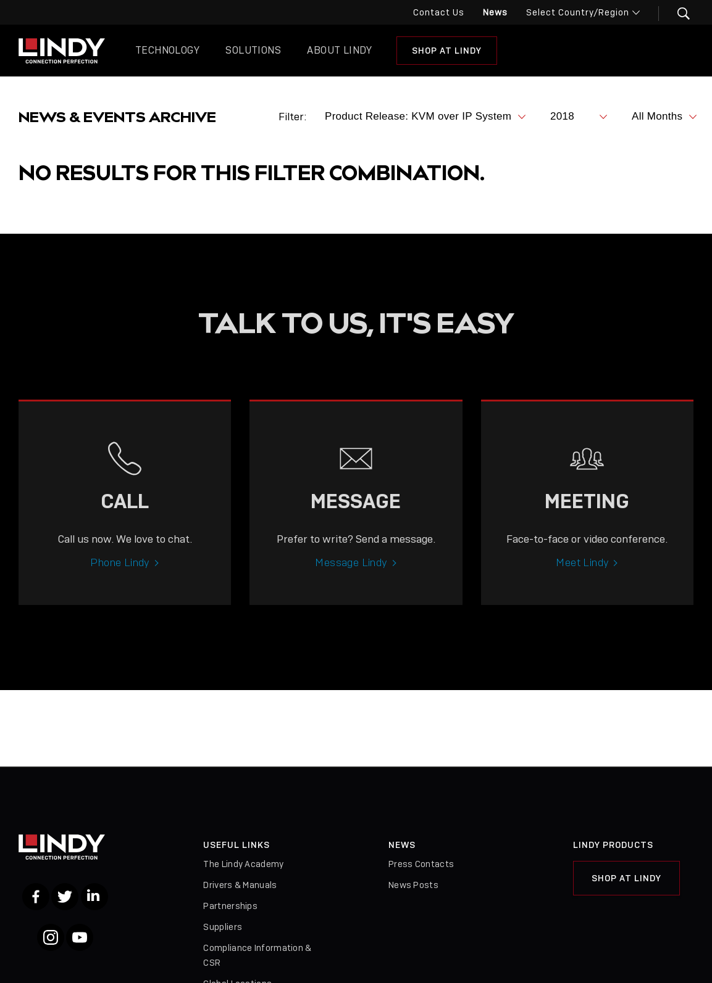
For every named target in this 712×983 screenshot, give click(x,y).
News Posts (413, 884)
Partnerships (230, 905)
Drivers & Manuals (240, 884)
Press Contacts (421, 864)
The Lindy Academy (243, 864)
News (495, 12)
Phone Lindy (119, 575)
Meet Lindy (582, 575)
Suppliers (222, 926)
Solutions (253, 50)
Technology (167, 50)
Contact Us (438, 12)
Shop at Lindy (447, 50)
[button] (675, 13)
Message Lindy (351, 575)
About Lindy (339, 50)
